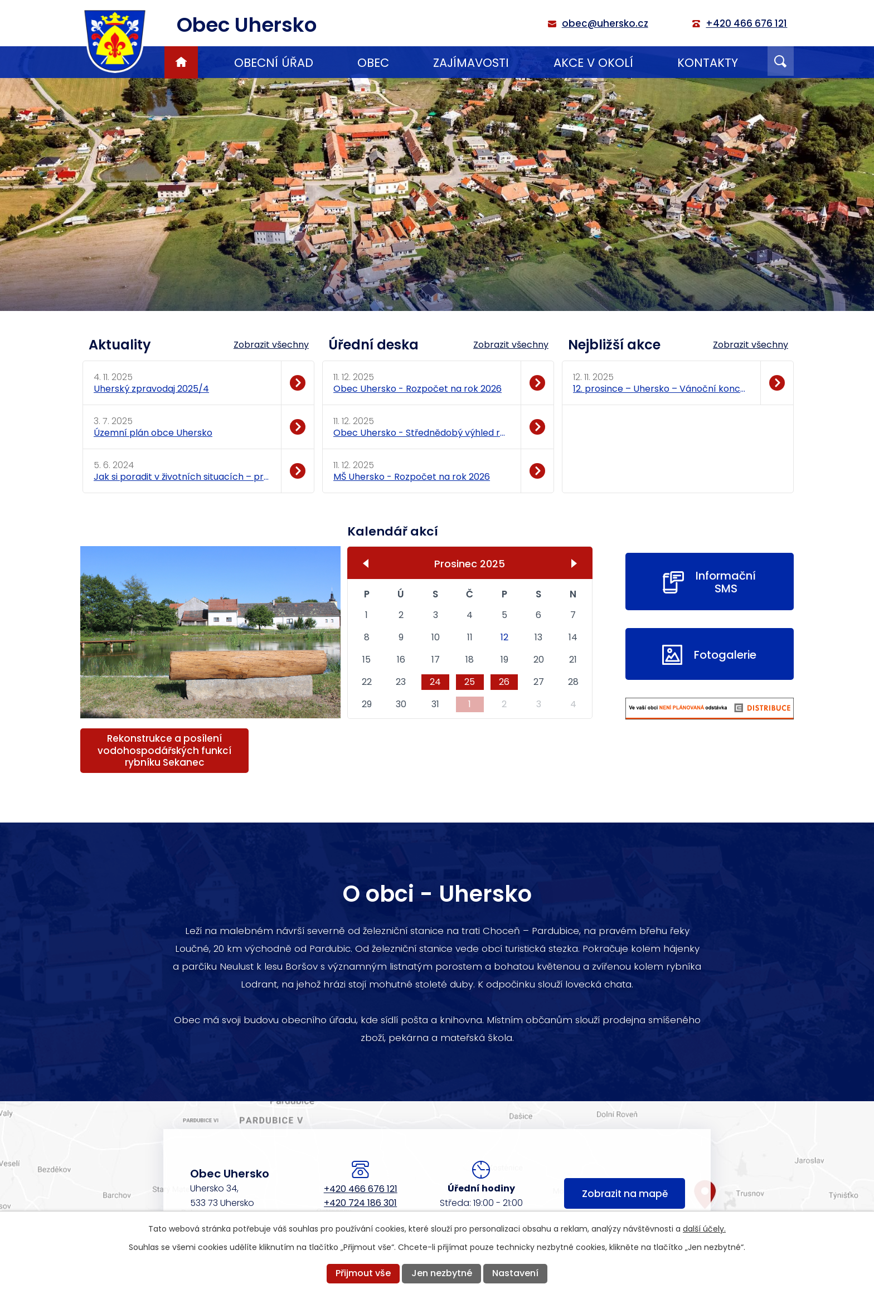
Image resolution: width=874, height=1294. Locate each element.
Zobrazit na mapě (625, 1194)
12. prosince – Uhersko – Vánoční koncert (661, 388)
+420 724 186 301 (360, 1202)
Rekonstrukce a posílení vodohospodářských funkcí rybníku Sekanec (164, 750)
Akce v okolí (593, 63)
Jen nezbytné (441, 1273)
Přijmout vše (363, 1273)
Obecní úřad (273, 63)
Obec (373, 63)
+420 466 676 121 (360, 1189)
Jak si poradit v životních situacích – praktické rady (181, 476)
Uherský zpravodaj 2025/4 (151, 388)
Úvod (181, 62)
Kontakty (707, 63)
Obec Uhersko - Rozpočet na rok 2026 (417, 388)
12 (504, 637)
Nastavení (515, 1273)
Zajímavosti (471, 63)
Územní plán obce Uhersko (153, 432)
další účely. (704, 1228)
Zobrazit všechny (271, 344)
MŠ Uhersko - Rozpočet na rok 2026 (411, 476)
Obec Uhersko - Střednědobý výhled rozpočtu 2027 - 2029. (421, 432)
